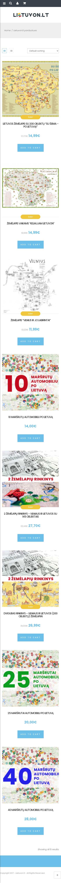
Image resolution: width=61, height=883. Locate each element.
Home (7, 30)
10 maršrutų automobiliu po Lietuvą (30, 417)
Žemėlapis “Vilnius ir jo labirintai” (31, 320)
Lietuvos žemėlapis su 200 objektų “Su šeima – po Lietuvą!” (30, 125)
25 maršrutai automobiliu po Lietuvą (30, 713)
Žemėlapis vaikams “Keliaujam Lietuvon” (30, 223)
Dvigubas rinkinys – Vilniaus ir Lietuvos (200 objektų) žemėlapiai (30, 615)
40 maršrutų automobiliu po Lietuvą (30, 810)
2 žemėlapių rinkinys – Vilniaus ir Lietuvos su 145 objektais (30, 515)
